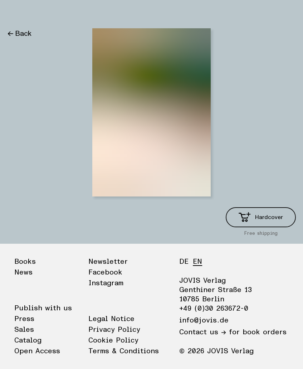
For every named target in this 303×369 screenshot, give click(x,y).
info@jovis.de (204, 320)
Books (17, 12)
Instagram (105, 283)
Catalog (27, 340)
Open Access (37, 351)
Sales (24, 329)
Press (24, 318)
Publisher (75, 12)
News (44, 12)
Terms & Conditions (123, 351)
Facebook (105, 272)
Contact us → (202, 332)
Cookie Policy (113, 340)
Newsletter (108, 261)
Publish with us (43, 308)
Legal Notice (111, 318)
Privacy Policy (114, 329)
